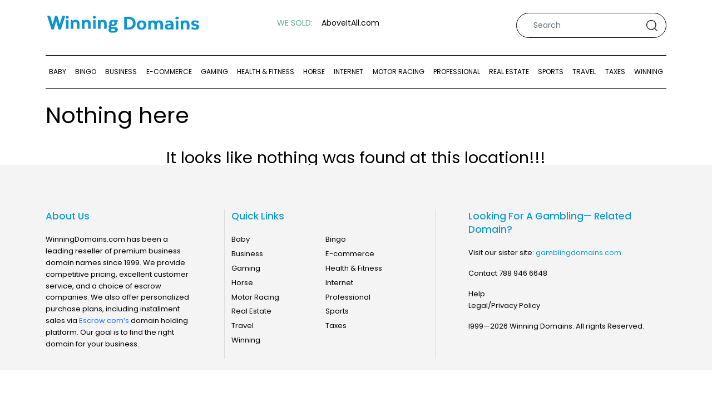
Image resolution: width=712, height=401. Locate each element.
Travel (584, 71)
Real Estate (509, 71)
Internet (348, 71)
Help (476, 293)
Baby (57, 71)
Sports (550, 71)
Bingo (85, 71)
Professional (456, 71)
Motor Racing (398, 71)
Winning (648, 71)
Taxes (615, 71)
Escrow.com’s (104, 320)
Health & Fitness (265, 71)
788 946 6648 (523, 273)
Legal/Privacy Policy (504, 305)
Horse (314, 71)
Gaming (214, 71)
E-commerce (169, 71)
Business (121, 71)
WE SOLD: (295, 23)
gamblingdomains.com (578, 252)
